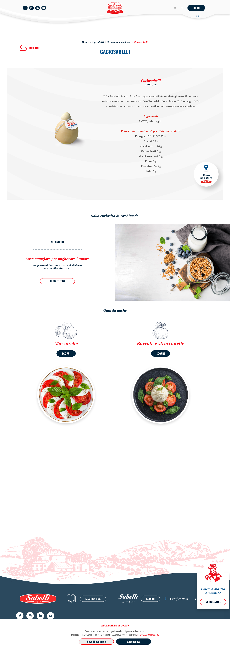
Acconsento (133, 641)
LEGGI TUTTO (57, 281)
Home (85, 42)
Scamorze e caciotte (119, 42)
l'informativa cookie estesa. (148, 634)
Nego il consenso (96, 641)
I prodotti (98, 42)
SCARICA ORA (93, 612)
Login (196, 8)
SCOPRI (66, 353)
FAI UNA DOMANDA (213, 602)
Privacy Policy (204, 611)
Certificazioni (179, 611)
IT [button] (179, 7)
